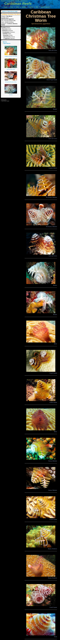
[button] (6, 7)
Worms (5, 42)
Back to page (9, 11)
